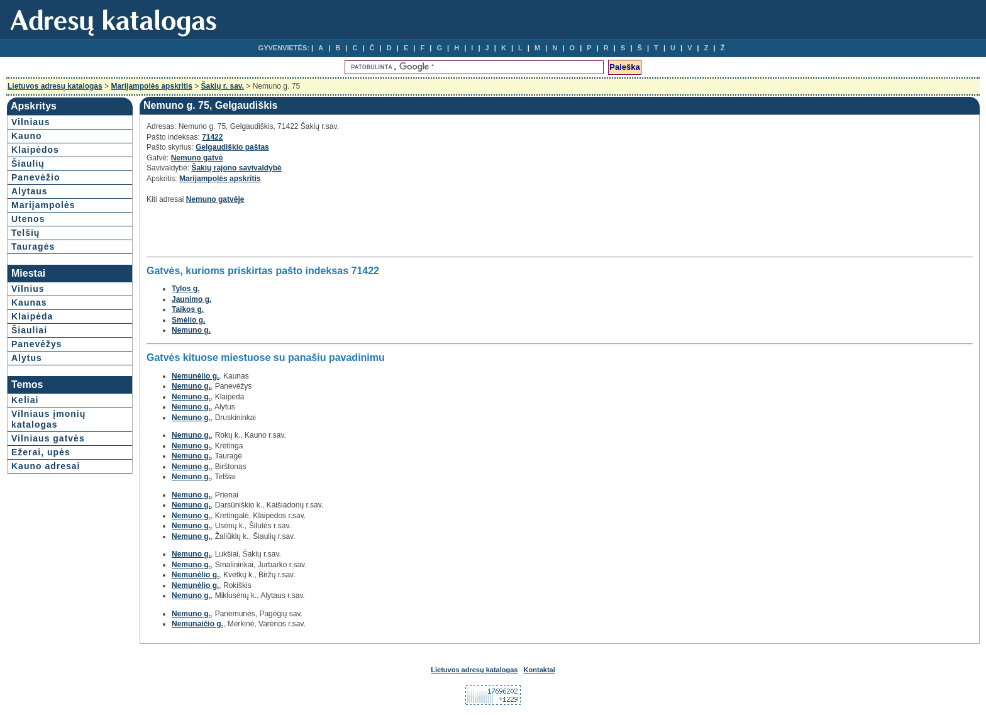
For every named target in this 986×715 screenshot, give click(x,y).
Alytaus (29, 191)
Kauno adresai (45, 466)
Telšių (25, 233)
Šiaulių (28, 163)
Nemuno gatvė (197, 157)
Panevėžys (36, 344)
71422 (212, 137)
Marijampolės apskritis (151, 86)
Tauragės (33, 246)
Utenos (28, 219)
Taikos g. (188, 309)
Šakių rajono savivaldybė (236, 168)
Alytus (26, 358)
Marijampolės (43, 205)
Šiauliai (29, 330)
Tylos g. (185, 288)
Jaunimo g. (191, 299)
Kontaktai (539, 669)
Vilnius (28, 289)
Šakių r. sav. (223, 86)
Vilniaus (30, 122)
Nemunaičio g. (197, 623)
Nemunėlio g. (195, 376)
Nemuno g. (191, 330)
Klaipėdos (35, 150)
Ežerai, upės (40, 452)
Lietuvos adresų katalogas (55, 86)
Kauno (26, 136)
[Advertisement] (294, 234)
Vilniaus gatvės (48, 438)
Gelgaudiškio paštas (232, 147)
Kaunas (29, 302)
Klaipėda (32, 316)
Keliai (24, 400)
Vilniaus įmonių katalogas (48, 419)
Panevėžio (35, 177)
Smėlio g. (188, 320)
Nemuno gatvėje (215, 199)
